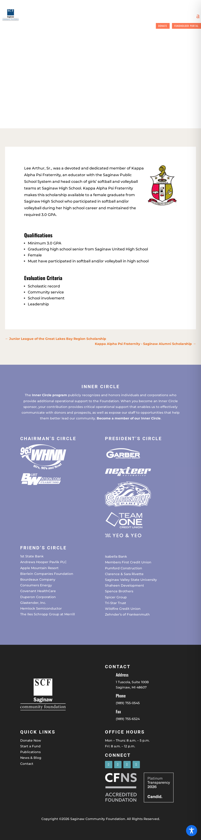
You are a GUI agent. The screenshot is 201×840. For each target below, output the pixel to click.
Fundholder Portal (186, 26)
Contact (26, 764)
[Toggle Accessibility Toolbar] (192, 831)
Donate (162, 26)
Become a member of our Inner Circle (129, 418)
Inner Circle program (49, 395)
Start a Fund (30, 746)
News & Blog (30, 758)
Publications (30, 752)
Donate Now (30, 740)
